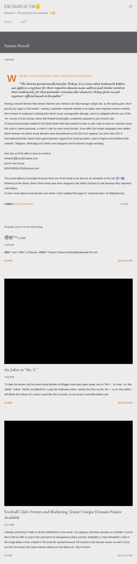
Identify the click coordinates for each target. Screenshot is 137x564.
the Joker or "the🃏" (21, 369)
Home (7, 21)
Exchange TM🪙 (22, 6)
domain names (24, 203)
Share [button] (124, 203)
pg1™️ (24, 21)
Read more (125, 260)
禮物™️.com (15, 237)
